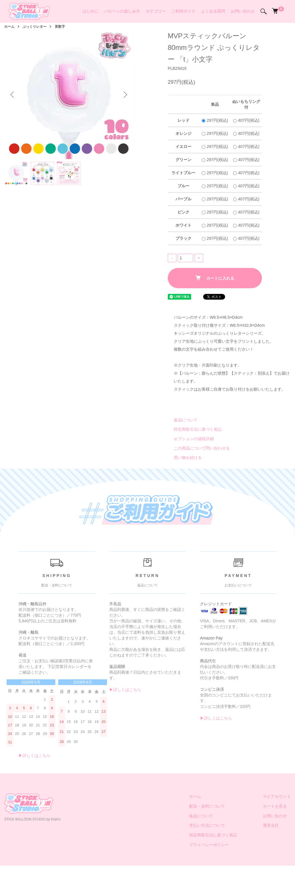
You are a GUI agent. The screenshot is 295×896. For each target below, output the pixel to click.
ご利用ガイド (183, 11)
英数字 (60, 27)
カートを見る (275, 806)
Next (124, 94)
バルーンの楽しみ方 (122, 11)
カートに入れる (214, 278)
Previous (13, 94)
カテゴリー (156, 11)
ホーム (9, 27)
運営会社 (271, 825)
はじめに (90, 11)
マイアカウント (277, 796)
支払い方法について (207, 825)
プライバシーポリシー (209, 844)
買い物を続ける (188, 457)
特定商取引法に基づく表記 (198, 429)
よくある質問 (213, 11)
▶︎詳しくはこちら (34, 755)
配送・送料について (207, 806)
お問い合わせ (243, 11)
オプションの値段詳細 (194, 438)
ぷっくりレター (35, 27)
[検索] (263, 11)
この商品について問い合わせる (202, 448)
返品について (186, 420)
